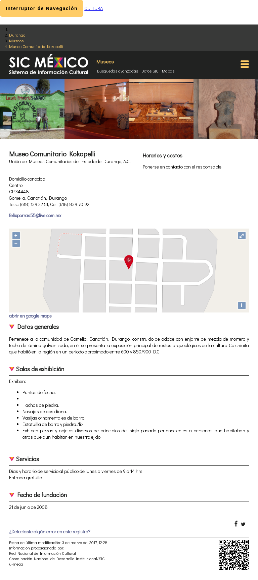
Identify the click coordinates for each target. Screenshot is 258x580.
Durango (17, 35)
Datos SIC (150, 71)
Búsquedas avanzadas (117, 71)
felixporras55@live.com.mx (35, 215)
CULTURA (93, 8)
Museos (16, 40)
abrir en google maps (30, 315)
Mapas (168, 71)
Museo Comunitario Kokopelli (36, 46)
